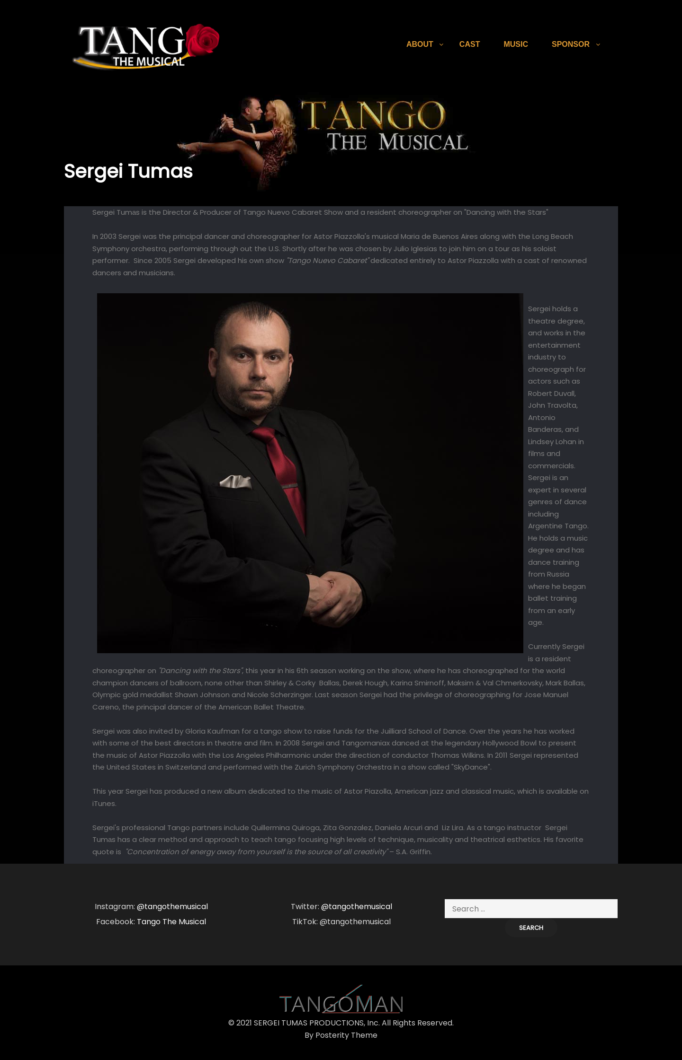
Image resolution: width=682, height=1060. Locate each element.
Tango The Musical (171, 921)
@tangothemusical (172, 906)
